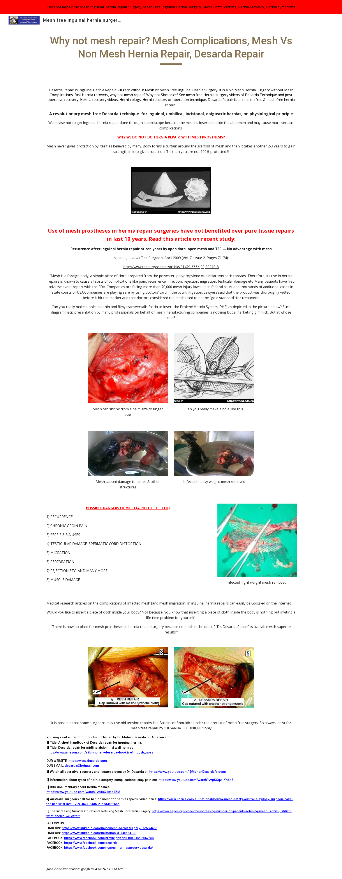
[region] (171, 7)
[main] (171, 49)
